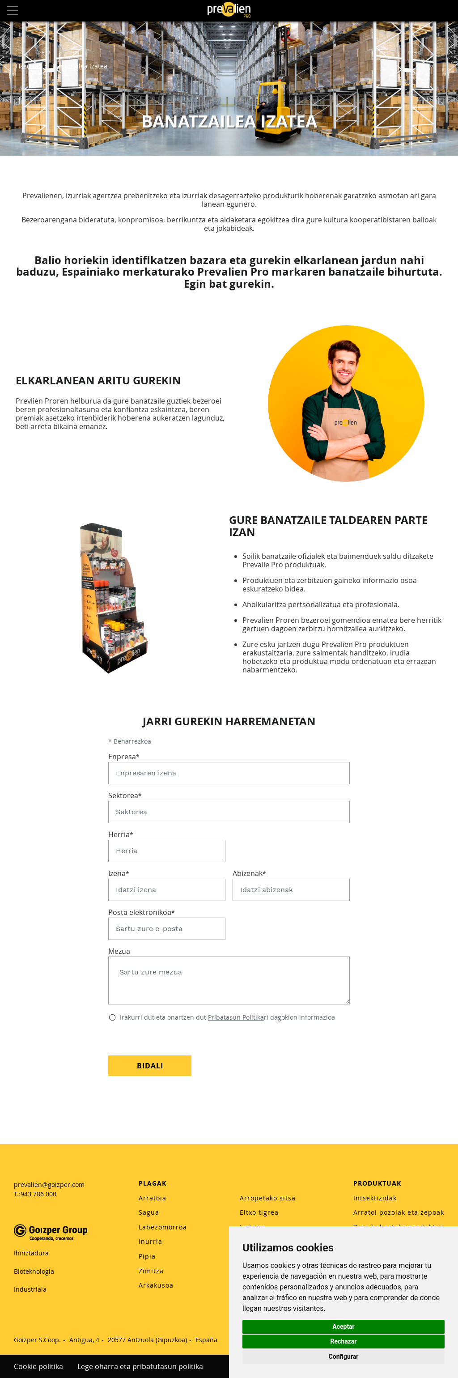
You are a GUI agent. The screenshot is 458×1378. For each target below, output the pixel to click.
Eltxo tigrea (259, 1212)
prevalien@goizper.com (49, 1184)
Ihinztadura (31, 1253)
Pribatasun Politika (236, 1017)
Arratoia (152, 1198)
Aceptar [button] (343, 1326)
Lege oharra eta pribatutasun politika (140, 1366)
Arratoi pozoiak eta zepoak (398, 1212)
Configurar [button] (344, 1356)
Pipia (147, 1256)
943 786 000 (38, 1194)
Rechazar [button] (344, 1341)
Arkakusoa (156, 1285)
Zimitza (151, 1271)
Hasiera (28, 66)
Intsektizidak (375, 1198)
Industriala (30, 1289)
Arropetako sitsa (268, 1198)
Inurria (150, 1241)
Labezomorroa (163, 1227)
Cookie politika (38, 1366)
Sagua (149, 1212)
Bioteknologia (34, 1271)
